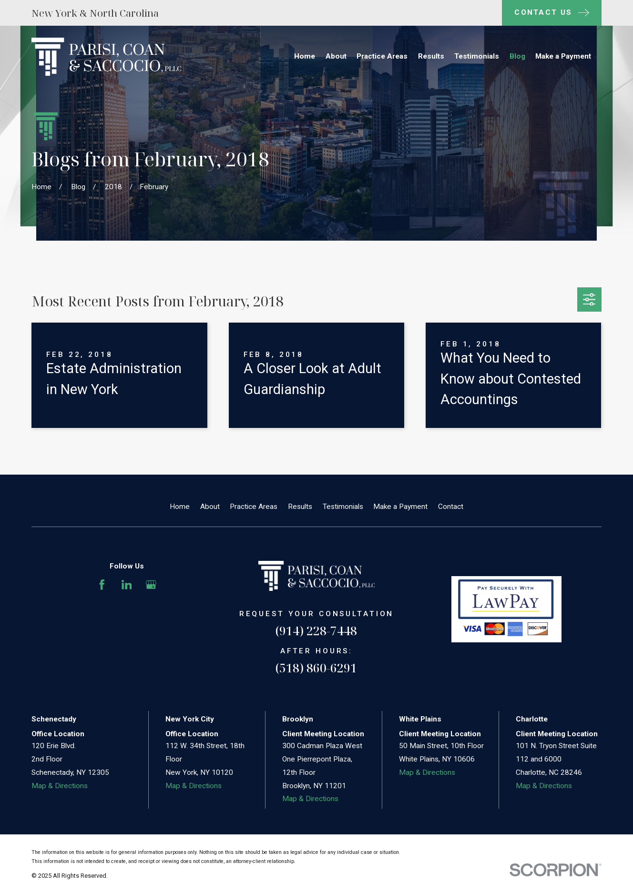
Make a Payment (400, 506)
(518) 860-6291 (316, 668)
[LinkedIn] (127, 584)
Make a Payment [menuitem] (563, 56)
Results (300, 506)
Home (180, 506)
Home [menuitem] (304, 56)
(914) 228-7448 (316, 631)
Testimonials (343, 506)
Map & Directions (59, 786)
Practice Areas (253, 506)
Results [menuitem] (431, 56)
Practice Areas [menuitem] (382, 56)
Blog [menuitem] (517, 56)
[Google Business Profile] (151, 584)
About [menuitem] (336, 56)
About (210, 506)
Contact (450, 506)
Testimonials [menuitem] (476, 56)
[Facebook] (102, 584)
